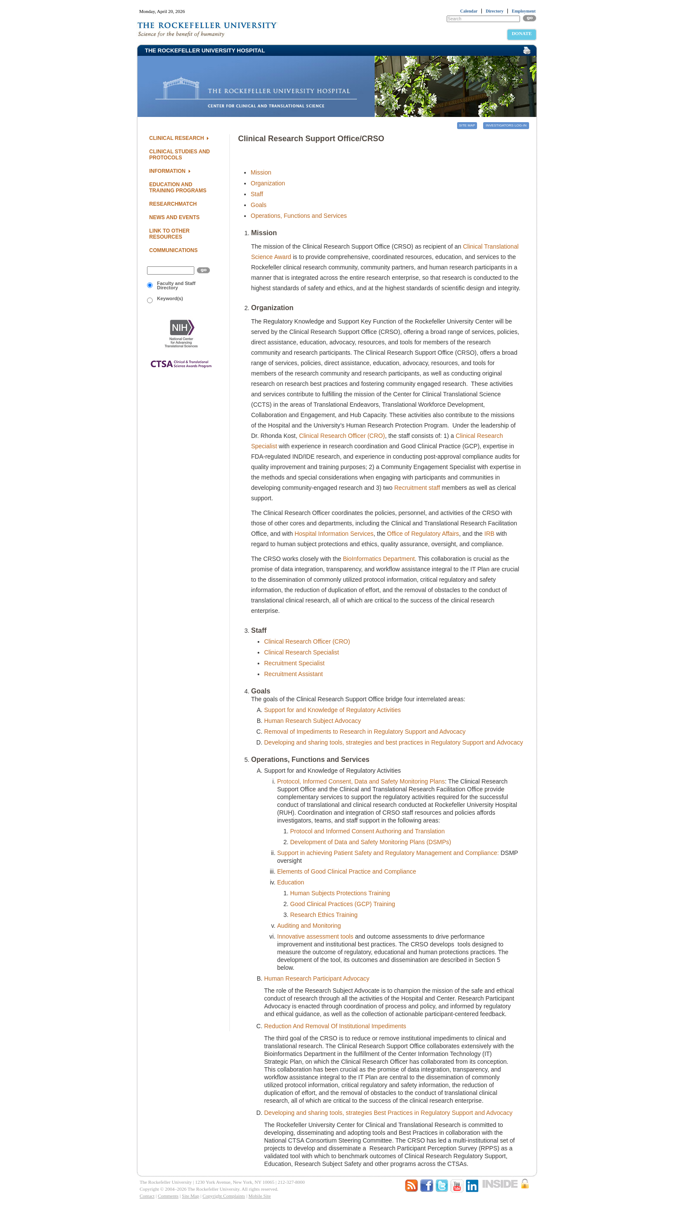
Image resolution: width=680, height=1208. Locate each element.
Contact (147, 1195)
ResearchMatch (173, 204)
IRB (489, 533)
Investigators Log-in (506, 125)
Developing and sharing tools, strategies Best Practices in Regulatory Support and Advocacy (388, 1112)
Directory (494, 11)
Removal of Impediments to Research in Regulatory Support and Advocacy (365, 731)
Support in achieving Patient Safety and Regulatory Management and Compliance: (388, 852)
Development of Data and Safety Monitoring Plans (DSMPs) (370, 842)
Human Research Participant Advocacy (316, 978)
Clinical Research (176, 138)
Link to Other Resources (169, 234)
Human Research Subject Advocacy (312, 720)
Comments (168, 1195)
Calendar (468, 11)
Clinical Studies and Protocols (179, 155)
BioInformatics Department (379, 558)
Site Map (467, 125)
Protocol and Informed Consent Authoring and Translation (367, 831)
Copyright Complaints (224, 1195)
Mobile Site (259, 1195)
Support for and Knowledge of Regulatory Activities (332, 709)
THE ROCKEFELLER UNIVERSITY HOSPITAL (205, 50)
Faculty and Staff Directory (171, 285)
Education (290, 882)
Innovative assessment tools (315, 936)
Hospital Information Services (333, 533)
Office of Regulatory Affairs (423, 533)
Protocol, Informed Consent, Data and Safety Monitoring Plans (361, 781)
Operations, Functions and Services (299, 215)
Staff (257, 194)
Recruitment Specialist (294, 663)
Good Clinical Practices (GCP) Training (342, 903)
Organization (268, 183)
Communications (173, 250)
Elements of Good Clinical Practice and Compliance (346, 871)
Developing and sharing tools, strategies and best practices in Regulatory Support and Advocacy (393, 742)
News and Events (174, 217)
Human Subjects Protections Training (340, 893)
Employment (524, 11)
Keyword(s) (165, 299)
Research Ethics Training (324, 914)
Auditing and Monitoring (309, 925)
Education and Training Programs (177, 187)
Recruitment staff (417, 487)
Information (167, 171)
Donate (522, 33)
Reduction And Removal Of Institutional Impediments (335, 1026)
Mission (261, 172)
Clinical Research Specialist (301, 652)
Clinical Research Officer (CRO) (342, 435)
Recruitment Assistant (293, 673)
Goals (259, 204)
